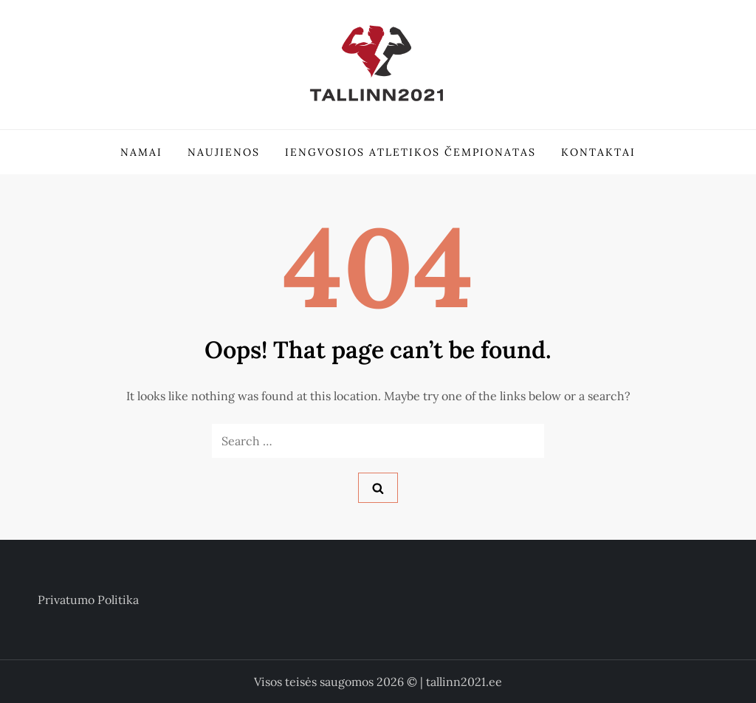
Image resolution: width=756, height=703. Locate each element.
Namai (141, 152)
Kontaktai (598, 152)
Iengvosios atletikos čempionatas (410, 152)
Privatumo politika (88, 599)
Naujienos (224, 152)
